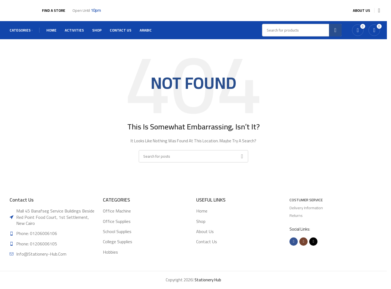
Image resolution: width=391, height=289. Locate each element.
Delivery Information (306, 212)
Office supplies (117, 226)
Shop (201, 226)
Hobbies (110, 257)
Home (201, 215)
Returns (296, 219)
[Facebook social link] (293, 246)
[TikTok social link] (313, 246)
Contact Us (206, 246)
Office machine (117, 215)
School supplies (117, 236)
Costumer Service (306, 204)
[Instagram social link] (303, 246)
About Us (205, 236)
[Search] (193, 160)
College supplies (117, 246)
